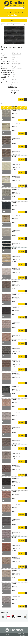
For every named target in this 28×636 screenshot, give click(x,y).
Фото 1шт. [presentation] (14, 108)
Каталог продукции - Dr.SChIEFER (13, 23)
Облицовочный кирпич (6, 24)
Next (25, 617)
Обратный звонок (14, 15)
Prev (3, 617)
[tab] (14, 107)
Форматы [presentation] (14, 106)
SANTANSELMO (16, 54)
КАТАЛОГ (14, 20)
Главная (3, 23)
